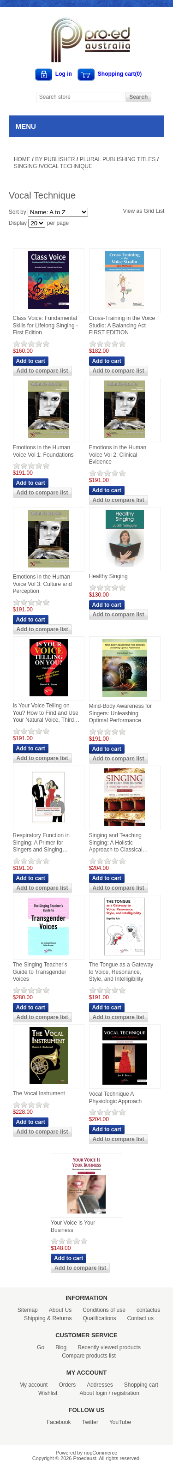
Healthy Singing (108, 576)
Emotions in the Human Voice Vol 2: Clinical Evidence (118, 454)
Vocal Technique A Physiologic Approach (115, 1098)
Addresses (100, 1385)
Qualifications (99, 1318)
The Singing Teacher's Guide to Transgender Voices (40, 971)
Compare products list (89, 1355)
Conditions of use (104, 1310)
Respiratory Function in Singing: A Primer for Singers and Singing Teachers (41, 843)
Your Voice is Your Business (73, 1226)
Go (40, 1347)
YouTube (120, 1422)
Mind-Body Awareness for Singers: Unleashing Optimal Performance (120, 713)
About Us (60, 1310)
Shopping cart (141, 1385)
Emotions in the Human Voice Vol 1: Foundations (43, 451)
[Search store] (80, 97)
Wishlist (47, 1393)
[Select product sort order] (58, 212)
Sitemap (28, 1310)
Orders (67, 1385)
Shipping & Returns (48, 1318)
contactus (148, 1310)
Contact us (140, 1318)
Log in (63, 74)
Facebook (59, 1422)
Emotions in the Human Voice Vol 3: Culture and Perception (42, 584)
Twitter (90, 1422)
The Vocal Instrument (39, 1093)
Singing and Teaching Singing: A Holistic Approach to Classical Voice (116, 843)
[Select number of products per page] (36, 223)
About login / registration (109, 1393)
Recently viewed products (109, 1347)
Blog (60, 1347)
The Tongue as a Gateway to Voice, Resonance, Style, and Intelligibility (121, 971)
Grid (149, 211)
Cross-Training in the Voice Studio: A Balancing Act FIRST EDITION (122, 325)
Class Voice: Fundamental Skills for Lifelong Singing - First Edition (45, 325)
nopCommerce (100, 1452)
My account (33, 1385)
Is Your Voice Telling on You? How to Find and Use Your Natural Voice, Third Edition (45, 713)
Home (22, 159)
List (160, 211)
